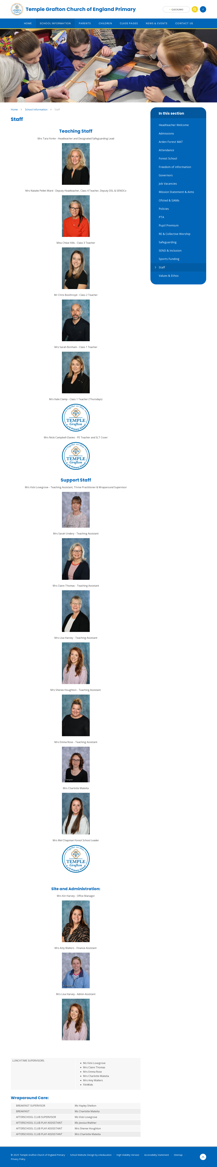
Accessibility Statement (156, 1154)
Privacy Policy (18, 1159)
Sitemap (178, 1154)
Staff (57, 109)
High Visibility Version (127, 1154)
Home (14, 109)
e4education (105, 1154)
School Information (36, 109)
